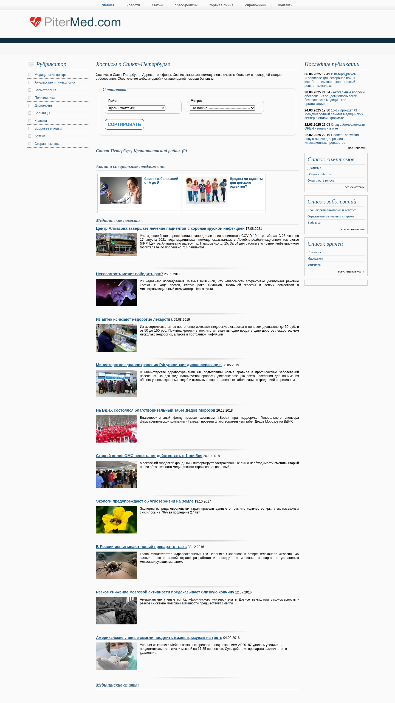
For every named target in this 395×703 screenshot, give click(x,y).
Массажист (315, 258)
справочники (255, 5)
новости (133, 5)
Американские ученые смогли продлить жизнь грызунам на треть (159, 637)
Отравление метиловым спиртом (330, 216)
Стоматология (45, 90)
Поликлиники (45, 98)
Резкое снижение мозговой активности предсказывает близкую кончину (165, 592)
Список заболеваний (331, 201)
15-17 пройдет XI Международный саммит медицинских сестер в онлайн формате (333, 114)
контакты (285, 5)
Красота (41, 121)
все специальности (351, 271)
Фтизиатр (314, 264)
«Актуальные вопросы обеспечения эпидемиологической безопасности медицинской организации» (334, 98)
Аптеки (40, 136)
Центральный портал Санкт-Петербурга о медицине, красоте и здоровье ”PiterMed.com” (74, 21)
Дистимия (314, 168)
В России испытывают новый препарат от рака (141, 546)
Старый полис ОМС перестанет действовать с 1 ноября (149, 456)
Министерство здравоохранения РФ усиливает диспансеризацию (159, 365)
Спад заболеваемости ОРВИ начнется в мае (334, 126)
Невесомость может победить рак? (129, 274)
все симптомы (355, 187)
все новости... (358, 148)
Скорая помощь (47, 144)
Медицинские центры (51, 75)
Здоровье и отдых (48, 128)
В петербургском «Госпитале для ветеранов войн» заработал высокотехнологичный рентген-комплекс (330, 80)
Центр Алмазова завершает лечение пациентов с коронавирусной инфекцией (170, 228)
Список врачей (325, 243)
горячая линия (221, 5)
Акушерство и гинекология (55, 82)
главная (108, 5)
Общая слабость (319, 174)
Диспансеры (44, 105)
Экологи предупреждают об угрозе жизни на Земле (145, 501)
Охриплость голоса (320, 180)
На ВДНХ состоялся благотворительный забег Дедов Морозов (155, 410)
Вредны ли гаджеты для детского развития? (246, 182)
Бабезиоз (314, 222)
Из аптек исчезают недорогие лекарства (134, 319)
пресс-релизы (186, 5)
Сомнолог (314, 252)
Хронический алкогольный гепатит (331, 210)
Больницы (42, 113)
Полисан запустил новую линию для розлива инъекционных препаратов (331, 139)
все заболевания (353, 229)
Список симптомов (330, 159)
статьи (157, 5)
